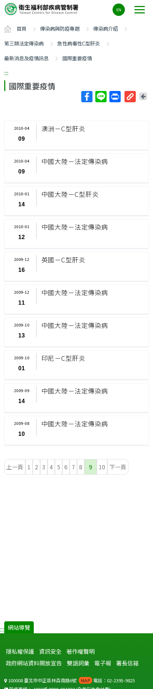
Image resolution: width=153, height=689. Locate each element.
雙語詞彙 (78, 663)
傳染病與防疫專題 (59, 28)
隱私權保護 (20, 651)
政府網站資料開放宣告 (34, 663)
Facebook (87, 96)
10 (102, 467)
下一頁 (117, 467)
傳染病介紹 (105, 28)
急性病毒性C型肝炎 (78, 43)
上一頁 (14, 467)
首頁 (21, 28)
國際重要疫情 (77, 58)
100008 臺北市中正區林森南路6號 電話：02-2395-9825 (69, 680)
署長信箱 (127, 663)
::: (6, 72)
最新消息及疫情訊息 (26, 58)
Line (101, 96)
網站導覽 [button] (19, 627)
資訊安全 (50, 651)
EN (118, 9)
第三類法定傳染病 (24, 43)
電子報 (102, 663)
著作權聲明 (80, 651)
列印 (115, 96)
